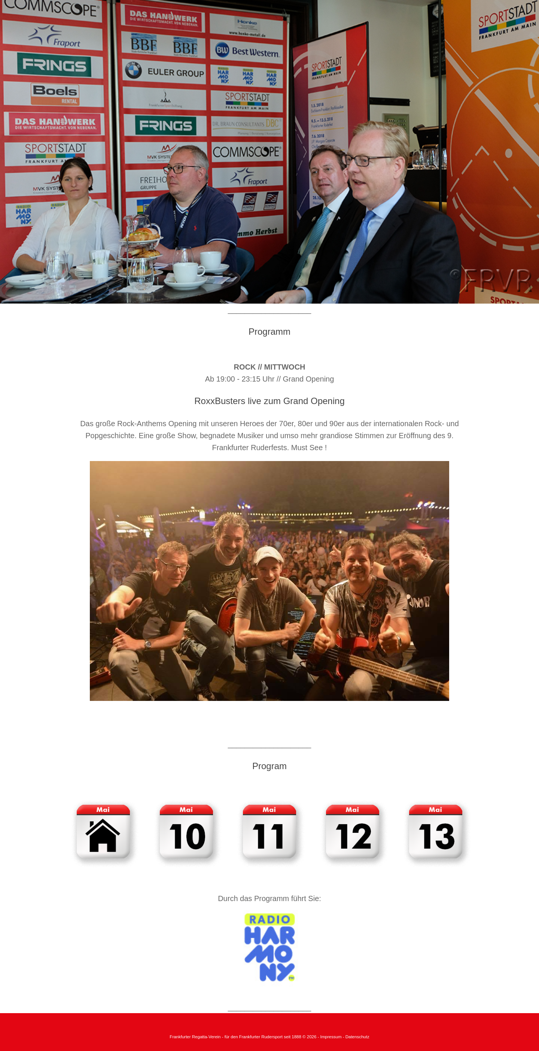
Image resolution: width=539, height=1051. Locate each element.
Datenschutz (357, 1037)
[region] (269, 152)
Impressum (331, 1037)
